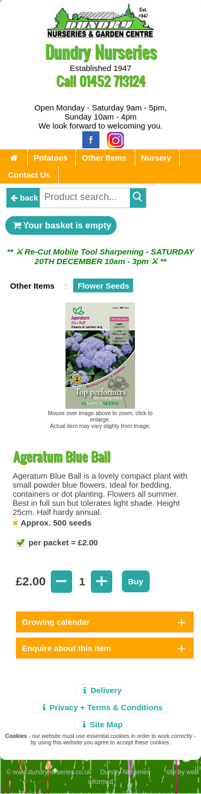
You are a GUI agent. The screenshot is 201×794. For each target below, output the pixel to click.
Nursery (156, 157)
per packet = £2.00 (62, 542)
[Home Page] (100, 34)
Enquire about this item (66, 648)
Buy (135, 581)
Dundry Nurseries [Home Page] (101, 51)
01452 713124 (112, 81)
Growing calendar (56, 621)
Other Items (104, 157)
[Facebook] (88, 139)
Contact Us (29, 174)
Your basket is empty (61, 225)
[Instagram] (113, 139)
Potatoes (50, 157)
